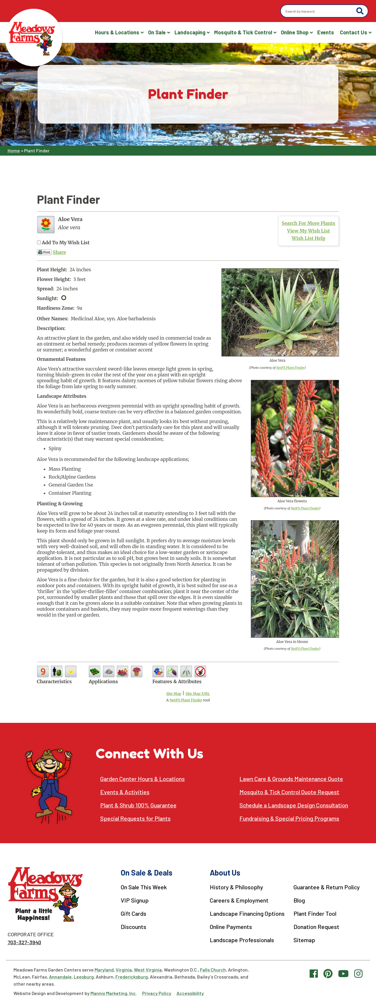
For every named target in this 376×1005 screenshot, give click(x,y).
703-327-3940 (24, 942)
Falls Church (213, 969)
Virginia (124, 969)
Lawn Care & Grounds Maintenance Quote (291, 778)
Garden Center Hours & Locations (142, 778)
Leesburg (84, 976)
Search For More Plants (308, 223)
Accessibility (190, 993)
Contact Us (353, 32)
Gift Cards (133, 913)
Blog (299, 900)
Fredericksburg (131, 976)
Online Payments (231, 926)
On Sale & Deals (146, 872)
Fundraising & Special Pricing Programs (289, 818)
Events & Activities (125, 792)
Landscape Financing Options (247, 913)
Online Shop (294, 32)
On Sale (157, 32)
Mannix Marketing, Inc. (113, 993)
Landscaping (189, 32)
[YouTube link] (343, 973)
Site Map (173, 693)
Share (59, 252)
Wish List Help (308, 238)
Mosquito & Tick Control (243, 32)
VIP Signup (135, 900)
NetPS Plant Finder (290, 368)
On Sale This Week (144, 886)
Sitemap (304, 939)
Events (325, 32)
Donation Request (316, 926)
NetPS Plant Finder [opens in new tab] (185, 700)
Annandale (60, 976)
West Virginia (148, 969)
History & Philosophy (236, 886)
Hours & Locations (117, 32)
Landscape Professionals (242, 939)
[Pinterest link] (328, 973)
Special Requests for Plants (135, 818)
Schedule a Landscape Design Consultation (293, 805)
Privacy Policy (156, 993)
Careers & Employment (239, 900)
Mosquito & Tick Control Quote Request (289, 792)
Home (14, 150)
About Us (225, 872)
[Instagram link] (358, 973)
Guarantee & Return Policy (326, 886)
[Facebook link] (314, 973)
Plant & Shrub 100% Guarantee (138, 805)
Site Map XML (197, 693)
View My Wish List (308, 231)
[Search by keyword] (319, 11)
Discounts (133, 926)
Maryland (104, 969)
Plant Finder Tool (314, 913)
